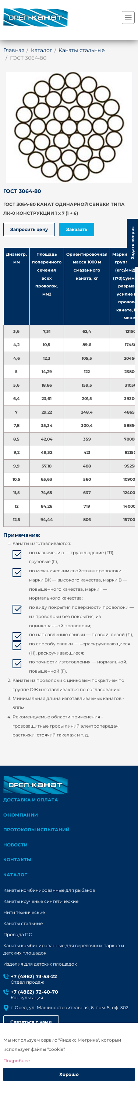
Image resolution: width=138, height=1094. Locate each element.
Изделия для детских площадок (40, 964)
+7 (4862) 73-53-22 (34, 976)
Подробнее (16, 1060)
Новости (15, 845)
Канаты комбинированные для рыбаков (49, 890)
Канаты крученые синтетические (40, 901)
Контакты (17, 859)
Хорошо (69, 1074)
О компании (20, 815)
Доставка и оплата (30, 800)
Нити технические (24, 912)
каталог (15, 874)
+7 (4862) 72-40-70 (34, 992)
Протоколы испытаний (36, 829)
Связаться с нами (31, 1022)
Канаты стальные (23, 923)
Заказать (76, 229)
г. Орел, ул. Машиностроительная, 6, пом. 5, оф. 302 (69, 1007)
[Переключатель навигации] (128, 17)
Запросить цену (29, 229)
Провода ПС (17, 934)
